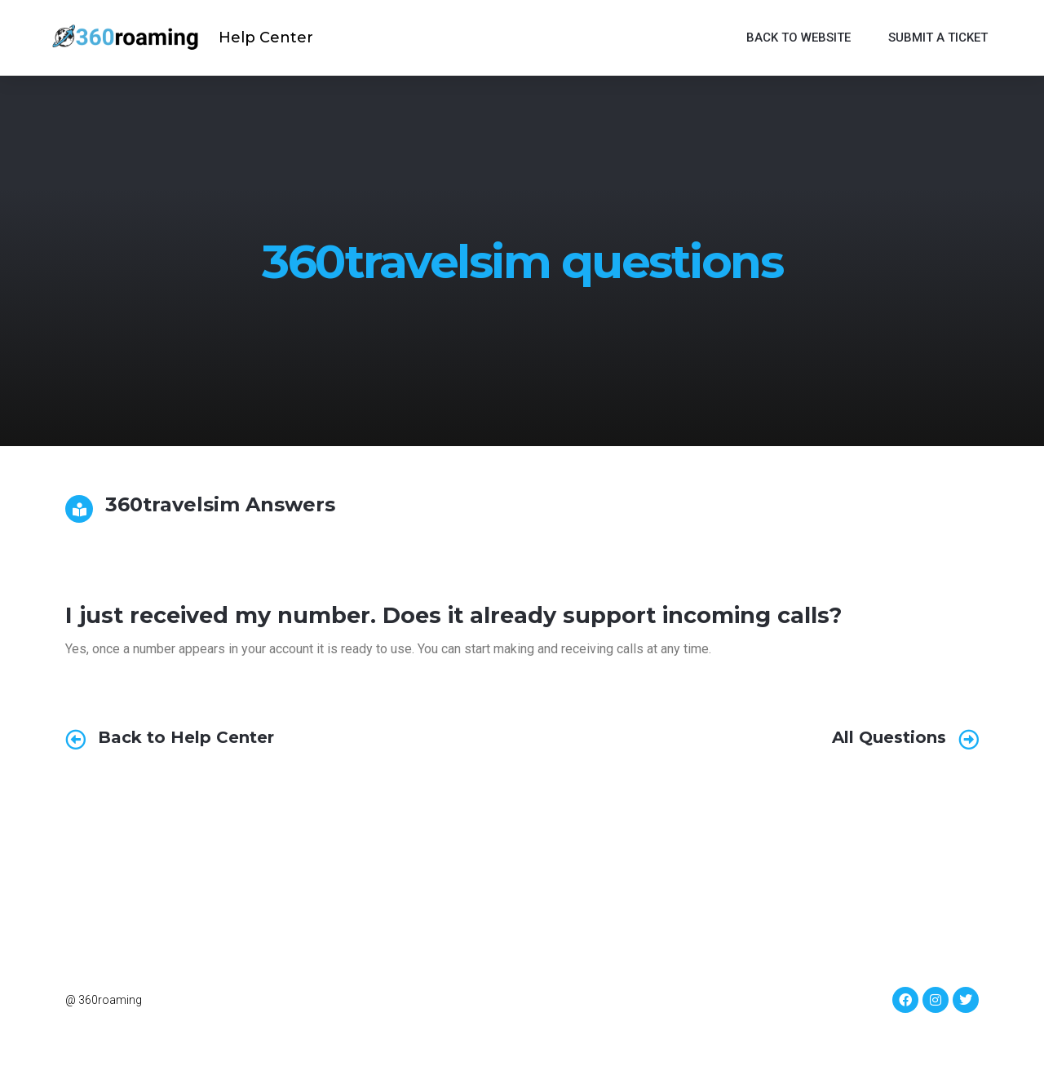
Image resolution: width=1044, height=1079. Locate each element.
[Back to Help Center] (75, 739)
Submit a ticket (938, 37)
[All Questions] (968, 739)
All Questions (889, 737)
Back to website (798, 37)
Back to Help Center (186, 737)
